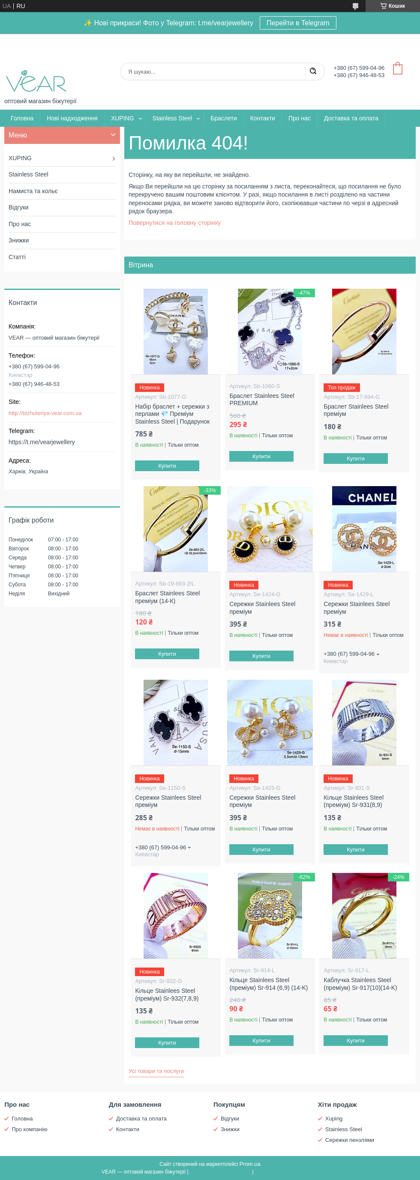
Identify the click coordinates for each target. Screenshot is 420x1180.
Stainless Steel (172, 118)
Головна (22, 118)
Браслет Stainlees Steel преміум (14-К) (167, 597)
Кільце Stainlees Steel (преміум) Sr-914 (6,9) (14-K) (268, 984)
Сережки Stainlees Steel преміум (262, 607)
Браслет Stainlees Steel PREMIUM (261, 399)
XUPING (122, 118)
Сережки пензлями (349, 1140)
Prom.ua (250, 1164)
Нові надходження (72, 118)
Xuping (333, 1118)
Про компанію (30, 1129)
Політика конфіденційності (286, 1172)
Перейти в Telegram (298, 23)
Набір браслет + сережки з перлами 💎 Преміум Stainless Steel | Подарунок (172, 414)
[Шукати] (313, 72)
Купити (168, 466)
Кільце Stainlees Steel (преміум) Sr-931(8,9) (354, 801)
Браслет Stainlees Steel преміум (356, 410)
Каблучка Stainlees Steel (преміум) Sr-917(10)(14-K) (360, 984)
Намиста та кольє (33, 191)
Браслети (223, 118)
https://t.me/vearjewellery (42, 442)
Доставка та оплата (351, 118)
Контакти (262, 118)
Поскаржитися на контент (220, 1172)
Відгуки (19, 207)
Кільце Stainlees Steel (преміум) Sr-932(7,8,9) (166, 994)
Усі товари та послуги (156, 1071)
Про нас (299, 118)
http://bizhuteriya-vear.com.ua (45, 413)
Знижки (19, 240)
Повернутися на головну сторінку (175, 222)
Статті (17, 257)
